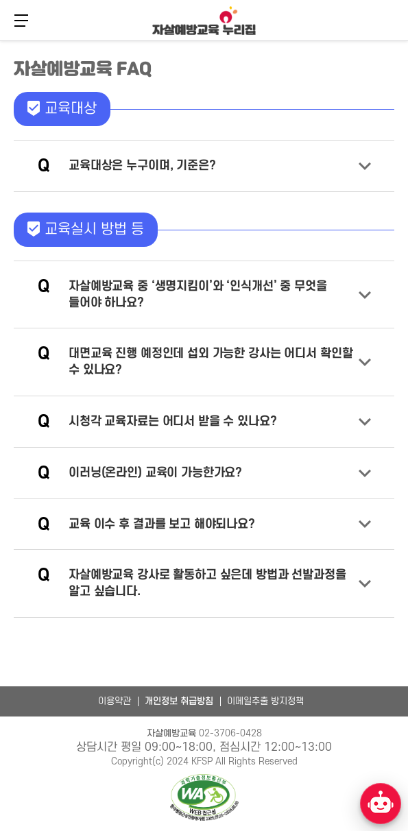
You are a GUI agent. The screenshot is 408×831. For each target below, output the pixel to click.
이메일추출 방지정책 (265, 701)
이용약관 (114, 701)
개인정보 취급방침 (179, 701)
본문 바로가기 (0, 39)
